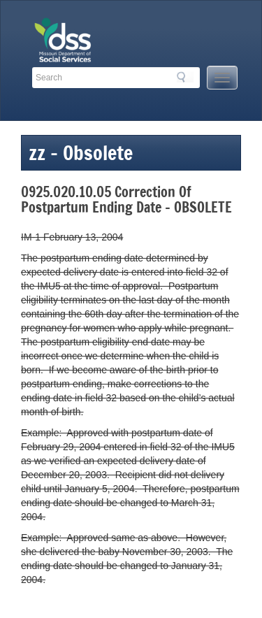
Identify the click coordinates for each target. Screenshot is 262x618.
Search (185, 76)
